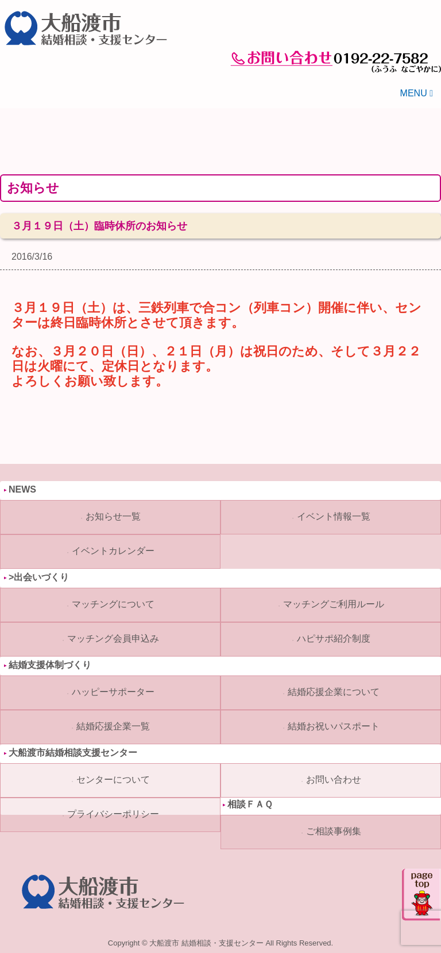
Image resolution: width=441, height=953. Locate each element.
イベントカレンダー (113, 551)
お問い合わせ (333, 779)
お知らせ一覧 (113, 516)
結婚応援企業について (334, 692)
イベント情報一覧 (333, 516)
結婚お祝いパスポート (334, 726)
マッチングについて (113, 604)
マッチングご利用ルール (333, 604)
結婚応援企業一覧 (113, 726)
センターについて (113, 779)
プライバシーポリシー (113, 814)
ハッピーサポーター (113, 692)
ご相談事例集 (333, 831)
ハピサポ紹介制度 (333, 638)
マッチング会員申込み (113, 638)
